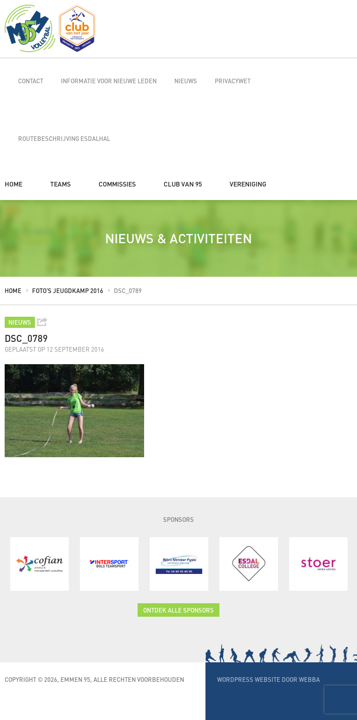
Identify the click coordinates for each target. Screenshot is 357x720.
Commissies (117, 184)
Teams (60, 184)
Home (13, 184)
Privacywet (233, 81)
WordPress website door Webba (268, 679)
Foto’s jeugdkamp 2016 (67, 290)
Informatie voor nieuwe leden (109, 81)
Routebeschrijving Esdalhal (64, 138)
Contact (30, 81)
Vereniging (248, 184)
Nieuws (185, 81)
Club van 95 (183, 184)
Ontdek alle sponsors (178, 610)
